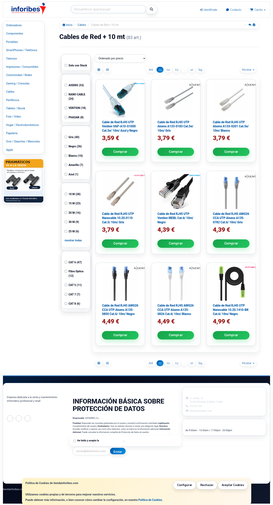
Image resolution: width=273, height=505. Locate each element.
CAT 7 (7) (72, 294)
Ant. (151, 69)
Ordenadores (14, 25)
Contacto (234, 9)
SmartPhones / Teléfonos (21, 50)
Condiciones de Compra (87, 471)
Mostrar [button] (248, 69)
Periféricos (12, 100)
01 (160, 69)
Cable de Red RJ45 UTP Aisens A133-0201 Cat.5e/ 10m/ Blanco (231, 126)
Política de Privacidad (158, 432)
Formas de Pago (138, 471)
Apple (9, 149)
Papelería (11, 133)
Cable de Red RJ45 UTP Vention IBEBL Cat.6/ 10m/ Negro (175, 218)
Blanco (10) (74, 155)
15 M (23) (73, 203)
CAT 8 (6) (72, 303)
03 (176, 69)
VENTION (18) (75, 108)
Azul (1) (71, 174)
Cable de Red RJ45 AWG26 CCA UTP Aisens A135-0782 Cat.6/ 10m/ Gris (231, 218)
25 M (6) (72, 231)
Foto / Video (13, 116)
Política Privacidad (84, 467)
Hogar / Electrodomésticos (22, 125)
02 (168, 69)
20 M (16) (73, 212)
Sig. (200, 69)
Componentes (14, 33)
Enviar (117, 451)
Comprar (120, 152)
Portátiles (12, 41)
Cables (10, 91)
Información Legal (139, 463)
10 (191, 69)
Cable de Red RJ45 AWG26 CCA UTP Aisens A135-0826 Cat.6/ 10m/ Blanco (175, 310)
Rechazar (206, 485)
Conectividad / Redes (19, 75)
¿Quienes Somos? (84, 475)
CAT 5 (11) (73, 285)
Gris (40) (72, 137)
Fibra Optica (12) (74, 273)
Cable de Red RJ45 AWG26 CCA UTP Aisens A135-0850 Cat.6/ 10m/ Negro (120, 310)
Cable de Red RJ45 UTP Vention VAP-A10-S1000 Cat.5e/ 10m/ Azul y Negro (119, 126)
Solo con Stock (76, 65)
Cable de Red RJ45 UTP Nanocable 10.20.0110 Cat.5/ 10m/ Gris (118, 218)
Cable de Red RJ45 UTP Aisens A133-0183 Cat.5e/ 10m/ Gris (175, 126)
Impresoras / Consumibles (22, 66)
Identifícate (208, 9)
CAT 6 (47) (73, 262)
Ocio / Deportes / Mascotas (23, 141)
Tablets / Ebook (15, 108)
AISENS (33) (74, 85)
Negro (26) (73, 146)
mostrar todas (73, 240)
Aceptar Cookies (233, 485)
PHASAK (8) (74, 117)
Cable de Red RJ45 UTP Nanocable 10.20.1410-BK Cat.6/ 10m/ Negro (231, 310)
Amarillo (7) (74, 165)
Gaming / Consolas (17, 83)
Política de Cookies (150, 499)
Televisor (11, 58)
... (184, 69)
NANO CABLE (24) (75, 96)
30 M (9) (72, 222)
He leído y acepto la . (100, 440)
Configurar (184, 485)
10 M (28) (73, 194)
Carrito (258, 9)
